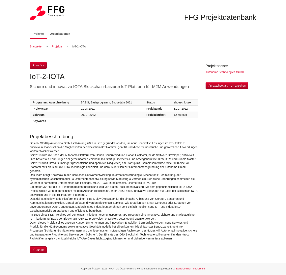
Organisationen (60, 33)
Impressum (199, 268)
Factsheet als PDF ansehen (227, 85)
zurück (38, 65)
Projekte (40, 33)
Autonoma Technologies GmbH (225, 72)
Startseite (36, 46)
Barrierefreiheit (183, 268)
